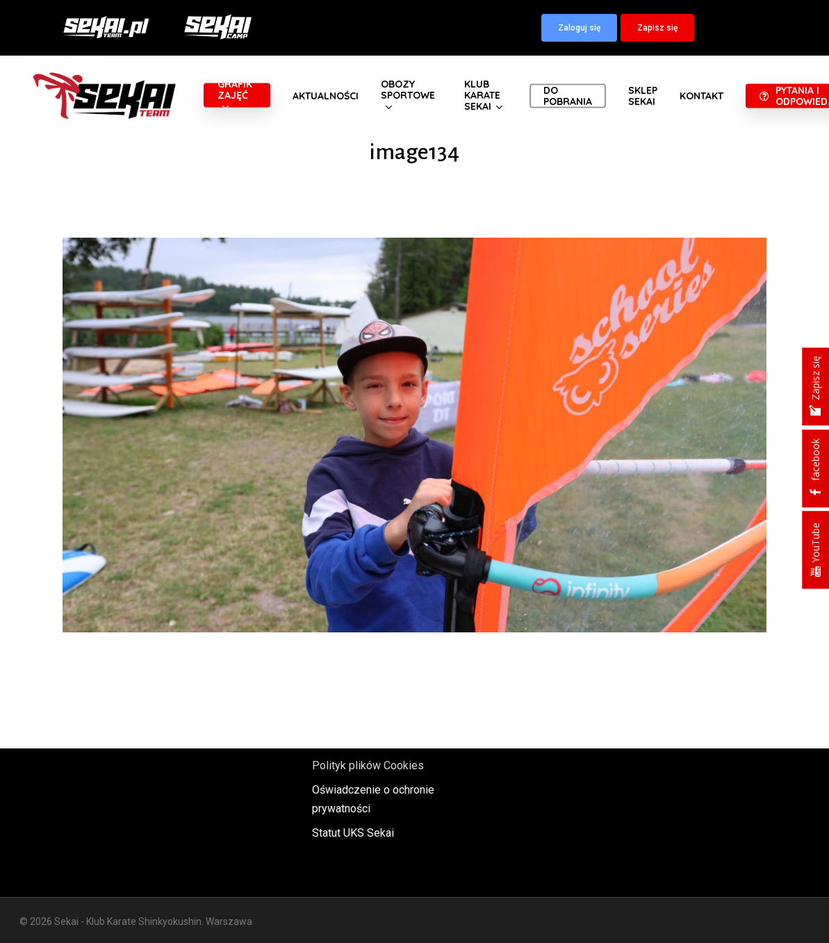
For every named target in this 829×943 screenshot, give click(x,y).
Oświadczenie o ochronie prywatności (373, 799)
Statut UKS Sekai (353, 832)
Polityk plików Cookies (368, 765)
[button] (579, 28)
